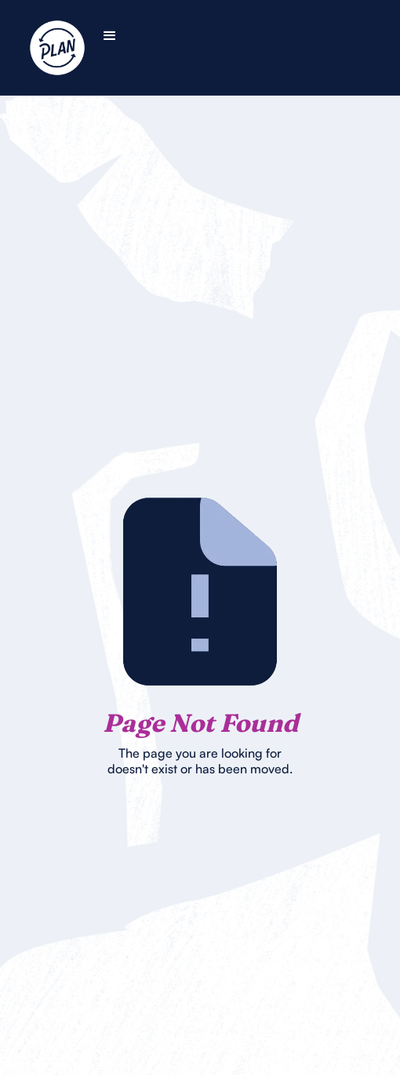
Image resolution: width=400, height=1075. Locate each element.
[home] (76, 48)
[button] (109, 36)
